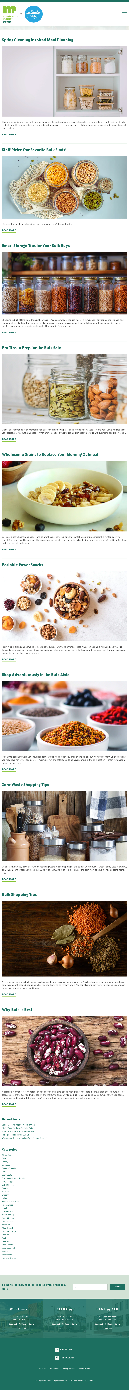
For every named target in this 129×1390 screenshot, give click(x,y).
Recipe (5, 1238)
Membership (7, 1221)
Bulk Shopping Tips (19, 894)
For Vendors (54, 1368)
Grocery (5, 1195)
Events (5, 1188)
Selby (64, 1309)
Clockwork (88, 1380)
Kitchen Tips (7, 1204)
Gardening (6, 1191)
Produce (5, 1234)
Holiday (5, 1198)
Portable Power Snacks (22, 564)
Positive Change (9, 1231)
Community (7, 1175)
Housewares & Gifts (10, 1201)
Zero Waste (7, 1254)
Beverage (6, 1165)
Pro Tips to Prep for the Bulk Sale (31, 347)
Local (4, 1208)
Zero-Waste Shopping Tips (25, 784)
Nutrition (6, 1224)
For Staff (42, 1368)
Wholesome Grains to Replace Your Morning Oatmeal (50, 454)
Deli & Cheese (8, 1185)
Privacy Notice (84, 1368)
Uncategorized (8, 1248)
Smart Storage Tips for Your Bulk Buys (36, 245)
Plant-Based (7, 1228)
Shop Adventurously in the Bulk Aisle (35, 674)
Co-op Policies (69, 1368)
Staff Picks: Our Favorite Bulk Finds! (34, 149)
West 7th (21, 1309)
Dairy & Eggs (7, 1181)
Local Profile (7, 1211)
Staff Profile (7, 1244)
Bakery (5, 1161)
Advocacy (6, 1158)
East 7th (107, 1309)
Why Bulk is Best (17, 1009)
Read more (9, 134)
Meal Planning (8, 1214)
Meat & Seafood (9, 1218)
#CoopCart (7, 1155)
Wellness (6, 1251)
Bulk (4, 1171)
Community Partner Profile (13, 1178)
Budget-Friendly (9, 1168)
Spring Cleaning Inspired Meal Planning (37, 39)
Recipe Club (7, 1241)
